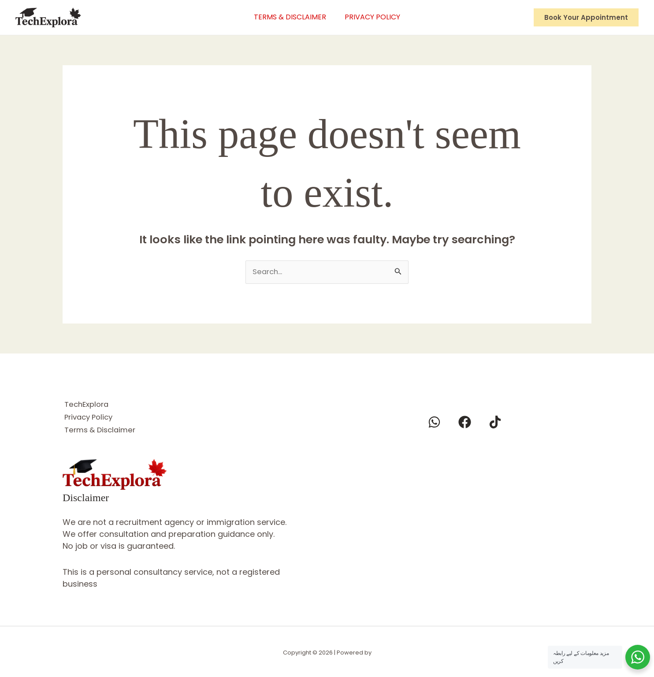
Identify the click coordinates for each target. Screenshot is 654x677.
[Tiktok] (495, 422)
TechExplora (87, 404)
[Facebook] (464, 422)
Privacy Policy (374, 17)
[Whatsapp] (434, 422)
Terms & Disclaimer (288, 17)
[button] (586, 17)
